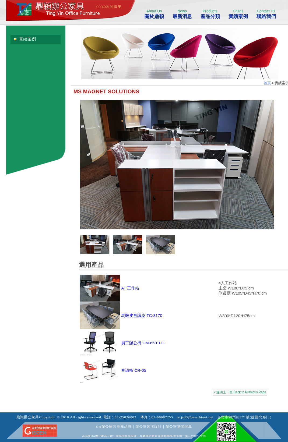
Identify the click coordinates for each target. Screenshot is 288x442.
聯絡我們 (266, 14)
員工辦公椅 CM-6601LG (142, 343)
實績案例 (238, 14)
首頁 (267, 83)
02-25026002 (125, 417)
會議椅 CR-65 (133, 370)
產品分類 (210, 14)
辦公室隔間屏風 (179, 427)
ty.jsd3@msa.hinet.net (195, 417)
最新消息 (182, 14)
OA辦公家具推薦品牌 (114, 427)
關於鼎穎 (154, 14)
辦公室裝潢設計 (148, 427)
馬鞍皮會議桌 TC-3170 (141, 315)
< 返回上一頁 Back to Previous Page (240, 392)
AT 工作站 (130, 288)
